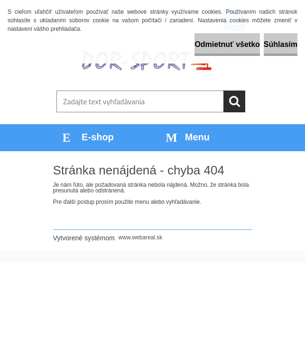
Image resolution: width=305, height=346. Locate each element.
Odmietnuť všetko (226, 44)
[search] (234, 101)
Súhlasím (280, 44)
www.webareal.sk (141, 237)
